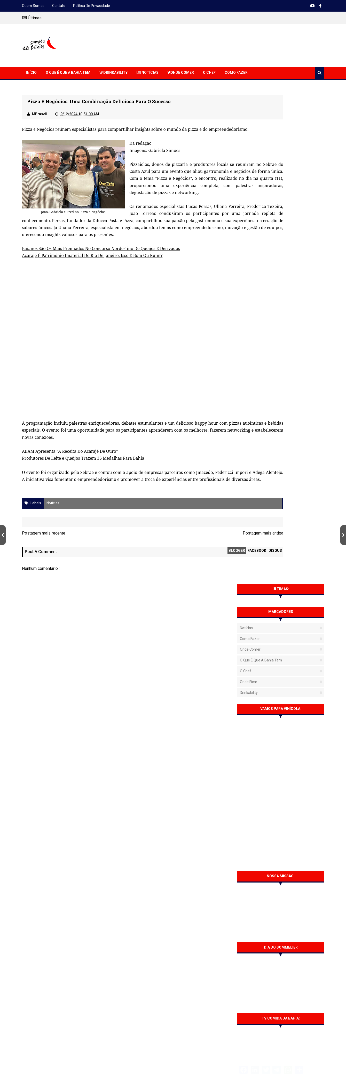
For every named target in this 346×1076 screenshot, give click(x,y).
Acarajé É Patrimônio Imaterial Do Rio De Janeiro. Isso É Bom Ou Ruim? (92, 284)
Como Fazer (236, 72)
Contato (58, 6)
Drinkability (113, 72)
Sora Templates (182, 1068)
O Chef (209, 72)
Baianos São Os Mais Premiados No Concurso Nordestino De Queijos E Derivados (101, 277)
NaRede (177, 1064)
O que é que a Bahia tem (261, 171)
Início (31, 72)
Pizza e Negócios (39, 130)
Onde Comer (181, 72)
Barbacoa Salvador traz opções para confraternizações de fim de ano (291, 756)
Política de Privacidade (91, 6)
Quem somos (33, 6)
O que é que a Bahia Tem (68, 72)
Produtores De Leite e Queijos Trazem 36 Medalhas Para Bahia (83, 487)
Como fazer (250, 150)
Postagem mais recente (43, 569)
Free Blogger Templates (223, 1068)
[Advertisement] (230, 44)
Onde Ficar (248, 193)
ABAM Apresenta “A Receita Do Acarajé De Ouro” (70, 480)
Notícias (148, 72)
